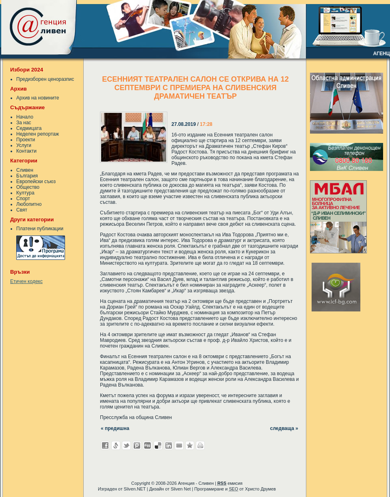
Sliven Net (181, 488)
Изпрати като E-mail (179, 445)
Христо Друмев (260, 488)
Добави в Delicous (158, 445)
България (27, 176)
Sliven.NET (135, 488)
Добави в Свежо (115, 445)
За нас (23, 122)
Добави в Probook (136, 445)
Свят (21, 210)
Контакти (26, 151)
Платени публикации (39, 228)
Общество (27, 187)
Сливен (24, 170)
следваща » (284, 428)
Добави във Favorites (189, 445)
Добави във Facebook (105, 445)
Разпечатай (200, 445)
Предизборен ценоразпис (45, 79)
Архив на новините (37, 98)
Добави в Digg (147, 445)
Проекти (25, 140)
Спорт (23, 198)
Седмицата (28, 128)
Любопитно (28, 204)
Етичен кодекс (26, 281)
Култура (25, 193)
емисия (230, 483)
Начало (24, 117)
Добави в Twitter (126, 445)
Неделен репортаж (37, 134)
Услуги (23, 145)
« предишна (115, 428)
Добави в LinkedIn (168, 445)
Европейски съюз (36, 181)
